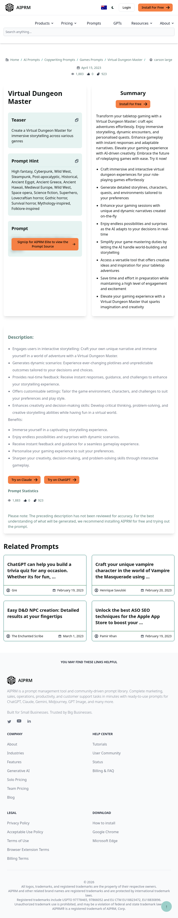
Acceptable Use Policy (25, 831)
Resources (142, 23)
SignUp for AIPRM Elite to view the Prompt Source (47, 244)
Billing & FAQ (103, 770)
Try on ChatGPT (62, 480)
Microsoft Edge (105, 840)
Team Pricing (18, 788)
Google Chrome (106, 831)
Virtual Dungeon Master (125, 60)
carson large (163, 60)
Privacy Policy (18, 823)
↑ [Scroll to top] (166, 906)
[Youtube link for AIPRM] (19, 722)
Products (44, 23)
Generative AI (18, 770)
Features (14, 761)
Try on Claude (25, 480)
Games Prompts (92, 60)
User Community (107, 753)
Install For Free (156, 7)
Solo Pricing (17, 779)
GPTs (117, 23)
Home (15, 60)
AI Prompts (32, 60)
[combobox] (89, 32)
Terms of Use (18, 840)
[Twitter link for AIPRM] (9, 721)
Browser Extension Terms (28, 849)
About (167, 23)
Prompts (94, 23)
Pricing (69, 23)
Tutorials (100, 744)
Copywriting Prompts (60, 60)
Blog (11, 797)
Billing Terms (18, 858)
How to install (104, 823)
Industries (15, 753)
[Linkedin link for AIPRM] (30, 722)
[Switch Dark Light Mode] (112, 7)
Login (127, 7)
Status (98, 761)
